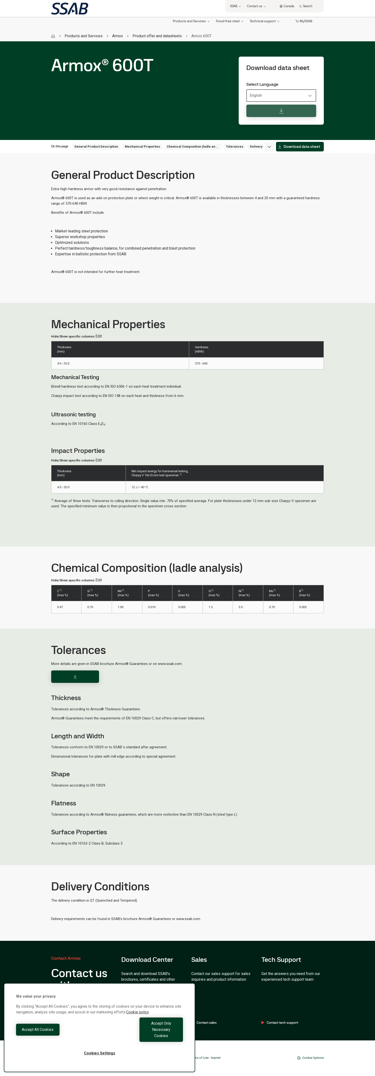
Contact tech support (279, 1022)
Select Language (262, 84)
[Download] (75, 676)
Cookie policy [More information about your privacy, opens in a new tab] (137, 1024)
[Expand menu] (269, 146)
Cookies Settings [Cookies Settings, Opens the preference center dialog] (99, 1053)
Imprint (216, 1058)
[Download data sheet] (281, 111)
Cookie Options (310, 1058)
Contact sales (204, 1022)
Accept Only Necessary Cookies (143, 1035)
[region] (99, 1034)
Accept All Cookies (56, 1035)
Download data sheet (299, 146)
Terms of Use (199, 1058)
